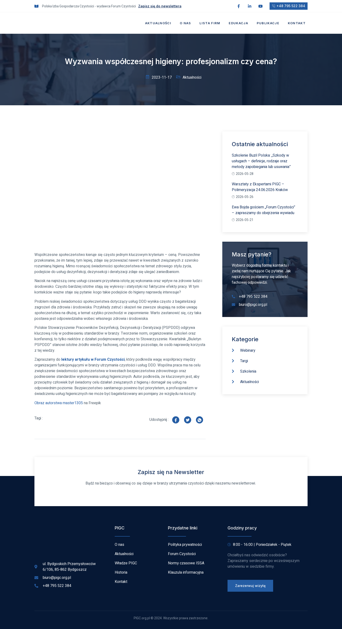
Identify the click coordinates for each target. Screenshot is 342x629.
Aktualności (158, 23)
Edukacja (238, 23)
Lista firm (210, 23)
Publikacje (268, 23)
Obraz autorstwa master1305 (58, 403)
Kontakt (297, 23)
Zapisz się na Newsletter (171, 472)
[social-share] (175, 419)
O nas (185, 23)
